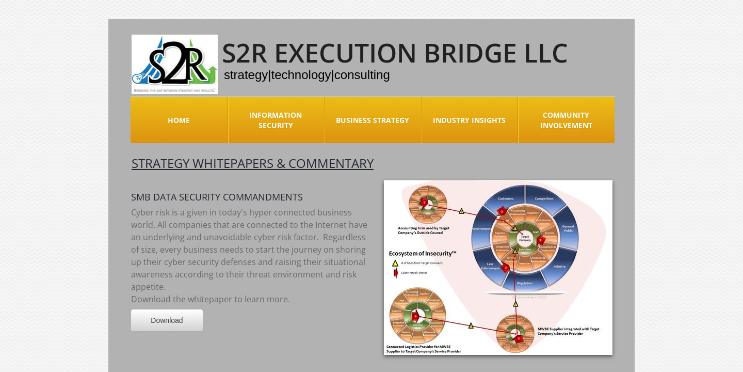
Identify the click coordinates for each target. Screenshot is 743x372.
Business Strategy (372, 120)
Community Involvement (566, 120)
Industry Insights (469, 120)
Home (179, 120)
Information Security (275, 120)
